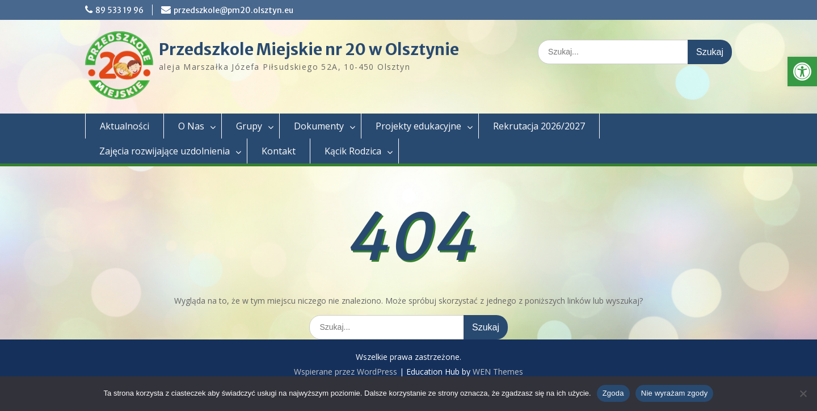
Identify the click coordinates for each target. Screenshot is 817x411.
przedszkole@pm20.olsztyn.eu (233, 10)
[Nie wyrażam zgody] (802, 393)
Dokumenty (319, 126)
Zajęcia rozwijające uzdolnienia (164, 151)
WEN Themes (498, 371)
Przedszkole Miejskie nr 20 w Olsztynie (309, 49)
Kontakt (279, 151)
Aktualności (124, 126)
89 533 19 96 (119, 10)
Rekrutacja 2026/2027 (539, 126)
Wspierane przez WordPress (345, 371)
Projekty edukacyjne (418, 126)
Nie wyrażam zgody (674, 393)
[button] (802, 71)
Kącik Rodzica (353, 151)
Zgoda (613, 393)
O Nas (191, 126)
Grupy (249, 126)
